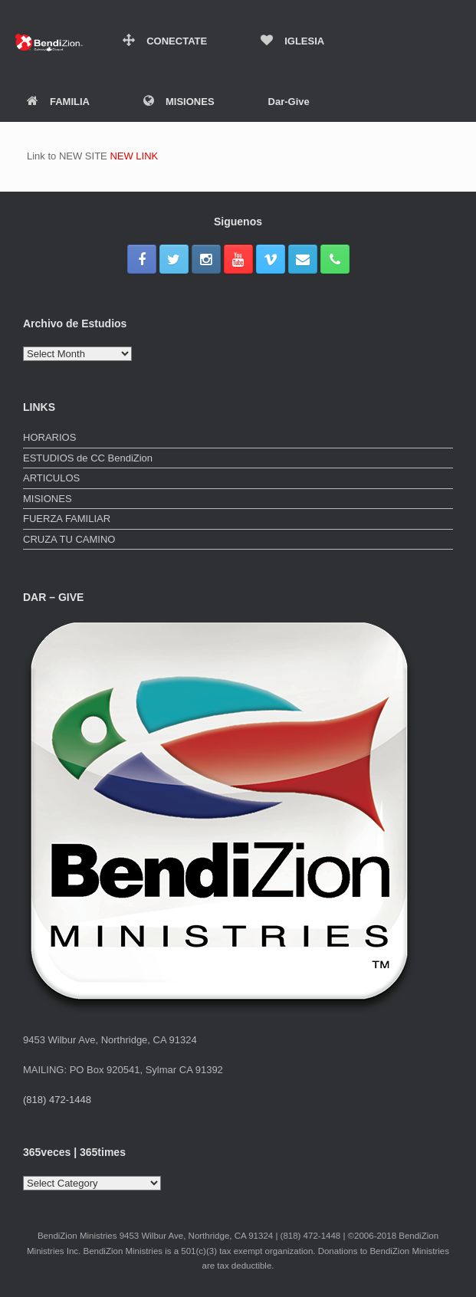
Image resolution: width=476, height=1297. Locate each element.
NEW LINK (134, 156)
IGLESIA (292, 41)
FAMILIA (58, 101)
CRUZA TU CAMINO (69, 539)
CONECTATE (165, 41)
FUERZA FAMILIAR (66, 518)
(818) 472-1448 (57, 1099)
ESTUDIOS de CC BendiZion (88, 458)
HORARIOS (49, 437)
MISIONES (179, 101)
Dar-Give (289, 101)
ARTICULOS (51, 478)
